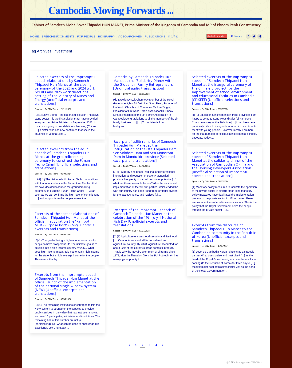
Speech (38, 109)
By (51, 109)
